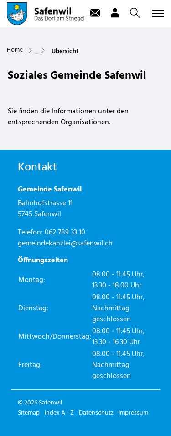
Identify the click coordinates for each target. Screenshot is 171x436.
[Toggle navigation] (157, 13)
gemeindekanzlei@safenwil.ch (65, 244)
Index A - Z (59, 413)
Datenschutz (96, 413)
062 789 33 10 (65, 233)
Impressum (133, 413)
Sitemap (29, 413)
